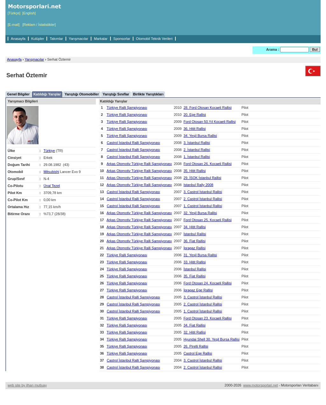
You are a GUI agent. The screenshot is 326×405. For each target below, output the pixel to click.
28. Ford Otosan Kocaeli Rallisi (207, 107)
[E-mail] (13, 24)
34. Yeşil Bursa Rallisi (200, 136)
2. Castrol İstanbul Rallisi (202, 199)
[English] (29, 13)
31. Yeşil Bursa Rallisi (200, 255)
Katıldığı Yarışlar (47, 94)
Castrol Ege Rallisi (197, 353)
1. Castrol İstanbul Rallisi (202, 206)
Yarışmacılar (78, 39)
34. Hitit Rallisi (194, 227)
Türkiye (49, 151)
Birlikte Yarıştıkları (148, 94)
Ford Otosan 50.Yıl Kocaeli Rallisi (209, 122)
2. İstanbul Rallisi (196, 150)
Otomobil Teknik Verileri (154, 39)
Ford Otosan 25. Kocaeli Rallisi (207, 220)
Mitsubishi (51, 172)
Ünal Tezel (52, 186)
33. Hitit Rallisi (194, 262)
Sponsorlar (121, 39)
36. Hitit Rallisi (194, 129)
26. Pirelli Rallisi (195, 346)
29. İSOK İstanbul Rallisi (202, 178)
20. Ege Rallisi (194, 114)
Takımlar (56, 39)
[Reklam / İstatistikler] (39, 24)
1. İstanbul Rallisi (196, 157)
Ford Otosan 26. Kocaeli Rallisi (207, 164)
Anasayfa (18, 39)
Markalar (101, 39)
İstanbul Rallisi (194, 234)
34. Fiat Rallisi (194, 325)
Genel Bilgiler (18, 94)
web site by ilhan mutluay (27, 385)
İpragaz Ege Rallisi (198, 290)
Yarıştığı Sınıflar (116, 94)
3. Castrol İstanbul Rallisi (202, 192)
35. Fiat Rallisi (194, 276)
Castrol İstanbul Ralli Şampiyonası (133, 143)
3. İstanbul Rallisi (196, 143)
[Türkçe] (14, 13)
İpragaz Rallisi (194, 248)
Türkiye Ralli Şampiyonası (127, 107)
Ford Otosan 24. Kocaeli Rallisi (207, 283)
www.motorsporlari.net (260, 385)
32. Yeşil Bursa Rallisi (200, 213)
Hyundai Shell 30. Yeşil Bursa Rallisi (211, 339)
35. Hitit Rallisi (194, 171)
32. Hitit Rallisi (194, 332)
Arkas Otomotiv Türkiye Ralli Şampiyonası (139, 164)
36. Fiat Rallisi (194, 241)
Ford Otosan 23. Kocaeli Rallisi (207, 318)
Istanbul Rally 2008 (198, 185)
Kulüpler (37, 39)
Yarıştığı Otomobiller (82, 94)
